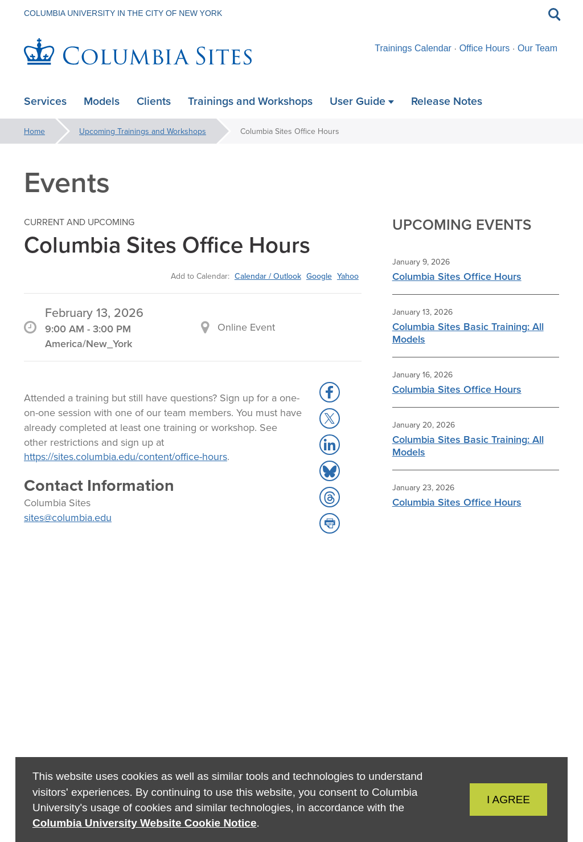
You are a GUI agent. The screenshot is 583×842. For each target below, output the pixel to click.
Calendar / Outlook (268, 276)
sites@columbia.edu (68, 517)
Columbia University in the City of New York (123, 13)
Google (319, 276)
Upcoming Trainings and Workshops (142, 131)
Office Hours (484, 48)
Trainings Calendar (413, 48)
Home (34, 131)
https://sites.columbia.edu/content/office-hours (125, 456)
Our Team (537, 48)
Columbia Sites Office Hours (457, 276)
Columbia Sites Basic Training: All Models (468, 332)
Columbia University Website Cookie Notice (144, 823)
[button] (329, 392)
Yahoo (348, 276)
